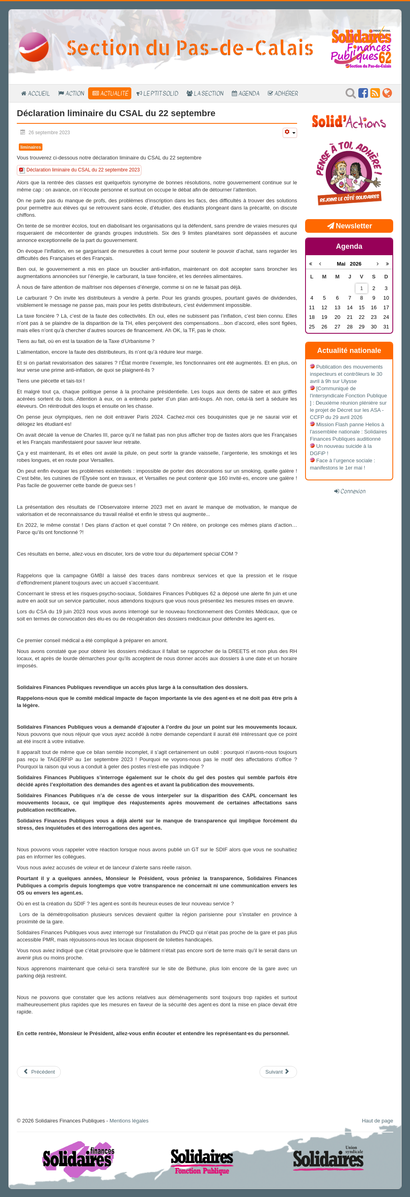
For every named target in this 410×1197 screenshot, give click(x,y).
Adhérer (286, 93)
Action (74, 93)
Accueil (39, 93)
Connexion (353, 491)
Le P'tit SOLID (160, 93)
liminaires (30, 147)
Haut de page (377, 1121)
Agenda (248, 93)
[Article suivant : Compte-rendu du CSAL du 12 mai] (278, 1072)
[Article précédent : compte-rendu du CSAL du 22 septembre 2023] (39, 1072)
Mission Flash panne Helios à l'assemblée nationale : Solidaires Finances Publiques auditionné (348, 431)
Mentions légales (129, 1121)
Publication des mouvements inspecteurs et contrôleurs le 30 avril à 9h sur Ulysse (346, 374)
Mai (343, 264)
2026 (356, 264)
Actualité (114, 93)
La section (208, 93)
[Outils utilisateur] (290, 133)
